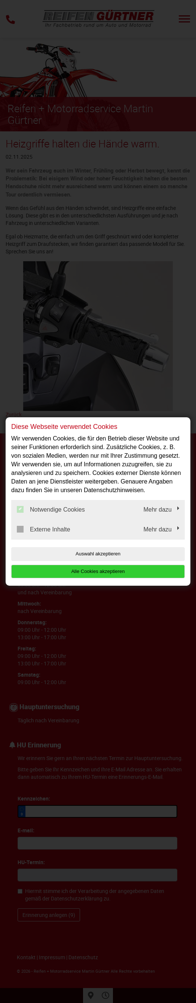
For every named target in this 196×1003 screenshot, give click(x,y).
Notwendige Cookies (51, 509)
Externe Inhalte (43, 529)
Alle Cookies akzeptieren (98, 571)
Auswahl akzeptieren (98, 554)
